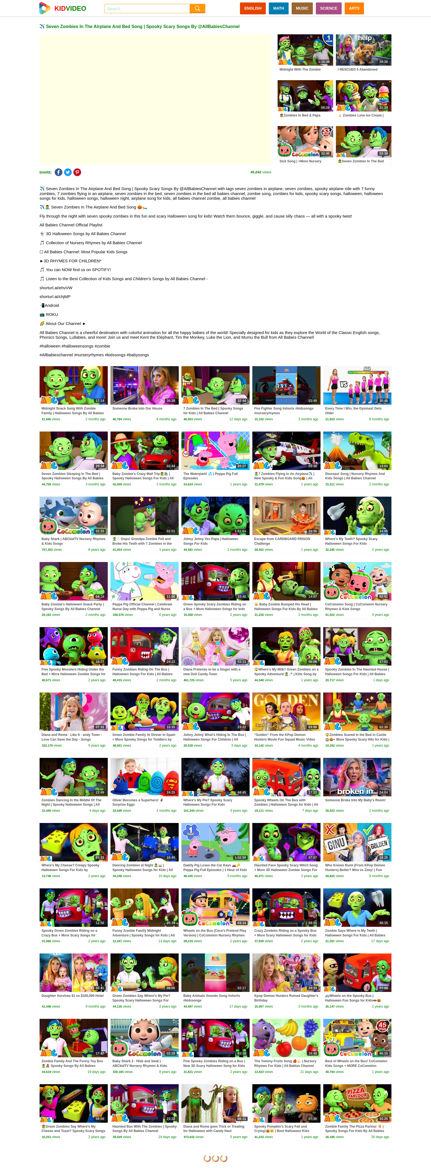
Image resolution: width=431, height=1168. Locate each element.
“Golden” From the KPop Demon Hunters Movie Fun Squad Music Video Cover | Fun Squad (284, 739)
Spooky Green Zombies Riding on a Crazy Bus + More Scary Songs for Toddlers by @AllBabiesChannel (69, 935)
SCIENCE (328, 8)
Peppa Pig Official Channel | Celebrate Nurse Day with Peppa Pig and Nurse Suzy (142, 609)
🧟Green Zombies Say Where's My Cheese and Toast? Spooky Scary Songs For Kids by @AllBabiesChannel (73, 1131)
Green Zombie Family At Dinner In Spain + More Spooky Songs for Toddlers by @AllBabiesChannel (143, 739)
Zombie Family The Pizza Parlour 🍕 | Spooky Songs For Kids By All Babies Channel (354, 1131)
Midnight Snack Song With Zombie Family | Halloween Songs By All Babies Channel (73, 413)
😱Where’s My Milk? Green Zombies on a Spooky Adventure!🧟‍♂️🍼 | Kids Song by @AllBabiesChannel (286, 674)
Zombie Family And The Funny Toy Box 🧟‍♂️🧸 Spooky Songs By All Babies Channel (72, 1065)
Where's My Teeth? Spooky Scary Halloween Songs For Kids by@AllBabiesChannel (351, 543)
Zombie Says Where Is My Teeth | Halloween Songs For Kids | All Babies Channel (355, 935)
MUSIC (302, 8)
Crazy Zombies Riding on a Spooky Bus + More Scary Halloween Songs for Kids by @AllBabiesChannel (285, 935)
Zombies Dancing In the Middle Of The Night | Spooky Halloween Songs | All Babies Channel (71, 804)
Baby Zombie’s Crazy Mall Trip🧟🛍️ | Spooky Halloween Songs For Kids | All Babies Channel (143, 478)
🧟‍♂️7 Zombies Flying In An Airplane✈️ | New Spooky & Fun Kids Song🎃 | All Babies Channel (284, 478)
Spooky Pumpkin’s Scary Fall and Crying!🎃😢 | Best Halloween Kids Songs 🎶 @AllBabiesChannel (281, 1131)
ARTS (354, 8)
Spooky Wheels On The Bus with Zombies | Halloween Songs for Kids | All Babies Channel (286, 804)
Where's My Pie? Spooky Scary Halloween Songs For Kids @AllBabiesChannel (207, 804)
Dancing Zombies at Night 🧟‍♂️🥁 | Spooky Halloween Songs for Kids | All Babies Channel (142, 870)
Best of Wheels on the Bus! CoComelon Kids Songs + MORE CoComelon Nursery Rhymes (356, 1065)
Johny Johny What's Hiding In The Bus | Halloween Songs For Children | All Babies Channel (214, 739)
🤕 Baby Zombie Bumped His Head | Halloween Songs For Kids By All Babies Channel (286, 609)
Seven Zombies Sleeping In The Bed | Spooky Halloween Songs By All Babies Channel (73, 478)
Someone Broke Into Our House (137, 408)
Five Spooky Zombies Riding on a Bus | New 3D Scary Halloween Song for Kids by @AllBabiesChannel (214, 1065)
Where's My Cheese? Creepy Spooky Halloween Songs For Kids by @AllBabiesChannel (70, 870)
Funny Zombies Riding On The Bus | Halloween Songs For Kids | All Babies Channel (142, 674)
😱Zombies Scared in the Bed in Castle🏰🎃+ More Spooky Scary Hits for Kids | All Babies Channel (357, 739)
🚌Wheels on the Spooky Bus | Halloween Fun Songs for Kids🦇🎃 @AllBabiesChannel (353, 1000)
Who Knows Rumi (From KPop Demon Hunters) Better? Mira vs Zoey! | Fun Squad (355, 870)
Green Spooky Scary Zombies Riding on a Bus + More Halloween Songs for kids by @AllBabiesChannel (214, 609)
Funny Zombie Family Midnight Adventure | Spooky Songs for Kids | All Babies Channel (143, 935)
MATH (278, 8)
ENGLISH (252, 8)
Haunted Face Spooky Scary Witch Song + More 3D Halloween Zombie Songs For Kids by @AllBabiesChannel (286, 870)
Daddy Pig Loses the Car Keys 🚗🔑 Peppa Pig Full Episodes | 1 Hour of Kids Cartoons (215, 870)
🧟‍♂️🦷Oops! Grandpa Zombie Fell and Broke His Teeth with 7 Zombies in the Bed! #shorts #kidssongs (142, 543)
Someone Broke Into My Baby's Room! (355, 800)
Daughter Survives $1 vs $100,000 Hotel (73, 996)
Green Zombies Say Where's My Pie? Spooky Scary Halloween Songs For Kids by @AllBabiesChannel (141, 1000)
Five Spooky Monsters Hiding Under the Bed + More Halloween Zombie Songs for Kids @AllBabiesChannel (74, 674)
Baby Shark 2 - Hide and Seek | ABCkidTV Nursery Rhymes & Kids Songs (139, 1065)
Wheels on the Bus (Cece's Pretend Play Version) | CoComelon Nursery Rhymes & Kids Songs (214, 935)
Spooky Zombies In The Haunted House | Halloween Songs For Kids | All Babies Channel (357, 674)
